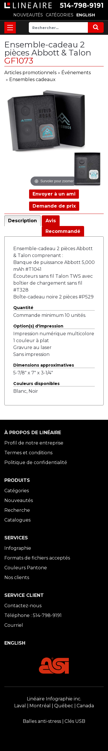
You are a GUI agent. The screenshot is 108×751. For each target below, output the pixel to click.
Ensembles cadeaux (32, 79)
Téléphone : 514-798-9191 (33, 615)
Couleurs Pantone (25, 567)
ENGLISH (85, 15)
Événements (76, 72)
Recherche (17, 510)
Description (22, 220)
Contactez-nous (22, 605)
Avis (51, 220)
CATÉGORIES (59, 15)
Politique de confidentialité (35, 462)
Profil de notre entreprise (33, 443)
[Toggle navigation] (10, 27)
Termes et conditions (28, 452)
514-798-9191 (82, 5)
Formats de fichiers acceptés (37, 558)
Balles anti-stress (42, 721)
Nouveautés (18, 500)
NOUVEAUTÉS (28, 15)
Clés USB (75, 721)
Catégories (16, 490)
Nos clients (16, 577)
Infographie (17, 548)
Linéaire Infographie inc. (54, 699)
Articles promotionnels (30, 72)
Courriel (13, 625)
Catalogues (17, 520)
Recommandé (63, 231)
